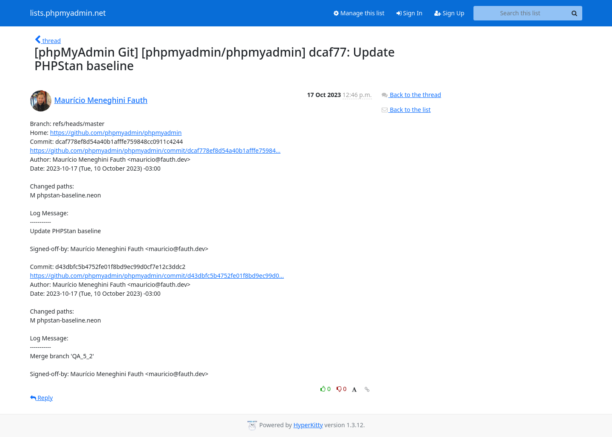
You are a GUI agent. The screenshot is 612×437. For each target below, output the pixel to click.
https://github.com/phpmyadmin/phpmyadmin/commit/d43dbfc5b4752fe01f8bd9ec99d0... (157, 275)
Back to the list (406, 110)
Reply (41, 398)
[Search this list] (520, 13)
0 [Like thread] (326, 389)
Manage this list (359, 13)
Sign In (409, 13)
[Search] (574, 13)
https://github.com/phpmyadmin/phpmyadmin (116, 133)
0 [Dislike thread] (342, 389)
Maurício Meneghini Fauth (101, 100)
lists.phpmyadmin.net (68, 13)
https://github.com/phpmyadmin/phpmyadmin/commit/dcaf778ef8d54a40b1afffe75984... (155, 150)
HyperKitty (308, 425)
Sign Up (449, 13)
